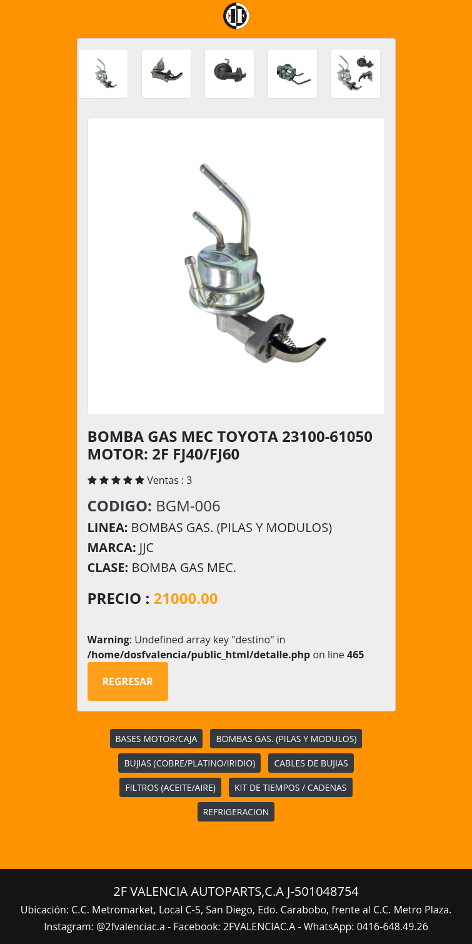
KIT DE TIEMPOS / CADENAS (290, 787)
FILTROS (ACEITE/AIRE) (170, 787)
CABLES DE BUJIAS (311, 763)
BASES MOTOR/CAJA (157, 739)
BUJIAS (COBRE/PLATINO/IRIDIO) (189, 763)
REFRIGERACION (236, 812)
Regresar (128, 681)
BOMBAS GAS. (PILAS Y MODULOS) (286, 739)
